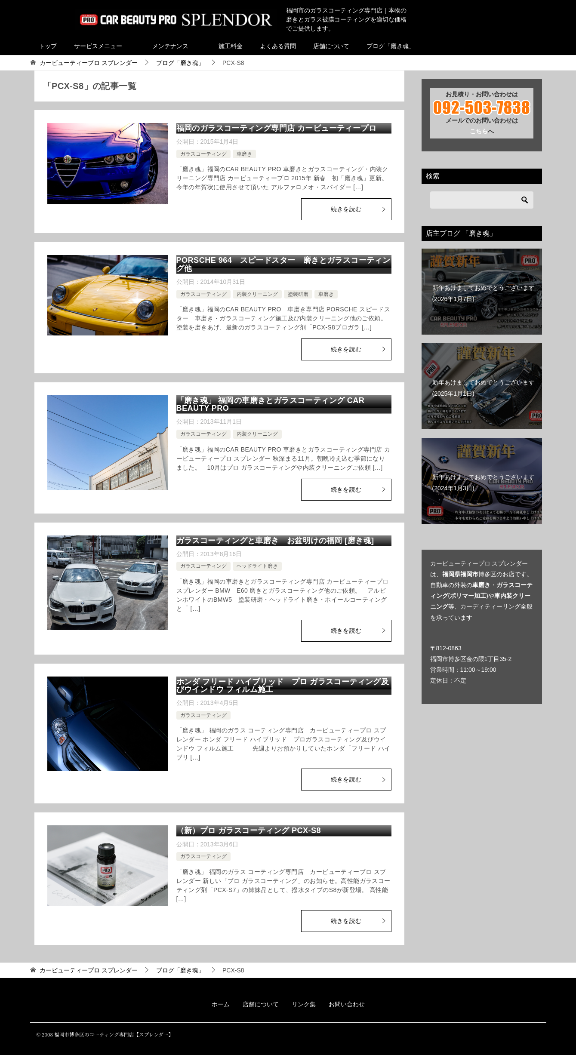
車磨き (244, 154)
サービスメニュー (98, 46)
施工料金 (231, 46)
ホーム (221, 1004)
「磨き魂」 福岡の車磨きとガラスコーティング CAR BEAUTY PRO (270, 404)
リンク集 (304, 1004)
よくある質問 (278, 46)
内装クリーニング (257, 294)
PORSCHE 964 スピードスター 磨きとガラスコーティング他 (283, 264)
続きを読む (359, 209)
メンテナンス (170, 46)
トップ (48, 46)
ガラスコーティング (203, 154)
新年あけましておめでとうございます (483, 293)
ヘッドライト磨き (257, 566)
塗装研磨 (298, 294)
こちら (479, 131)
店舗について (331, 46)
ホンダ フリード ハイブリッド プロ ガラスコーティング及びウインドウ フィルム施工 (282, 685)
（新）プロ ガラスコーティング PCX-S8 (248, 830)
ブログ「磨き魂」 (391, 46)
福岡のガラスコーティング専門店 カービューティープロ (276, 128)
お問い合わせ (347, 1004)
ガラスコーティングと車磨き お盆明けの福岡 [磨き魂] (275, 540)
